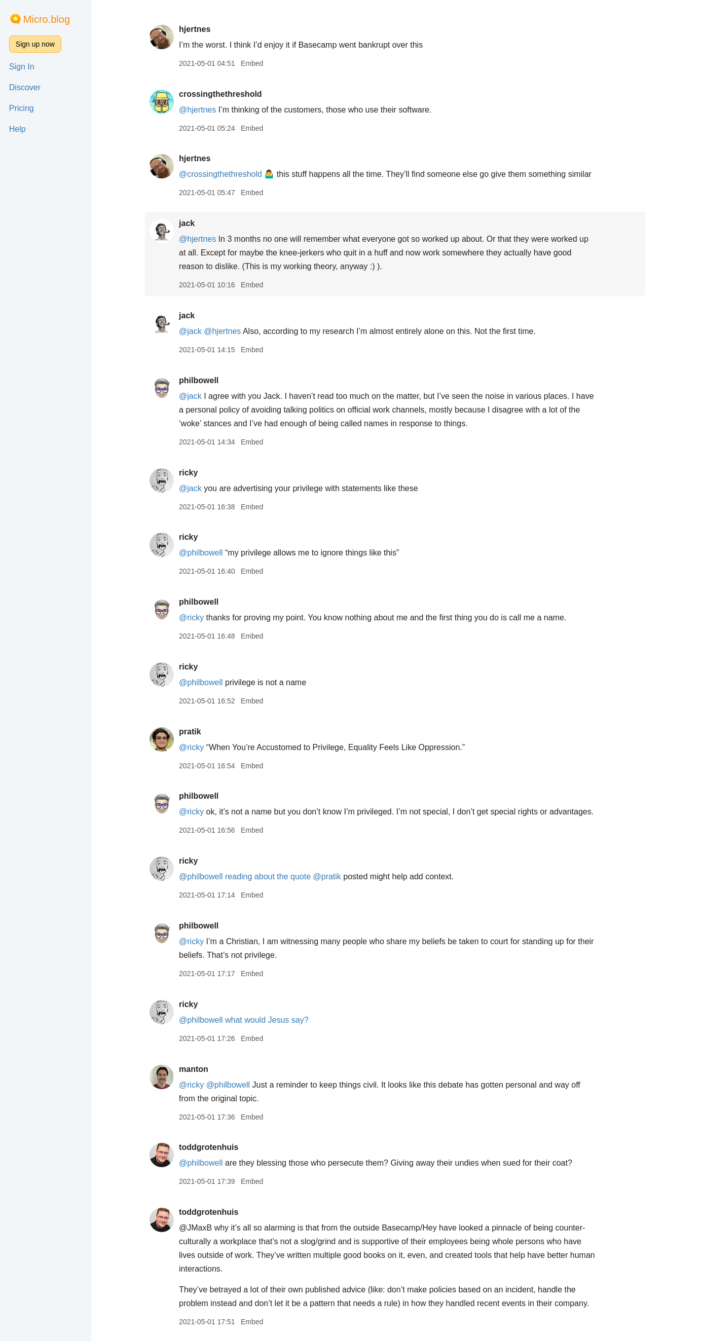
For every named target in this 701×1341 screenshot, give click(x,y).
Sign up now (35, 44)
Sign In (21, 66)
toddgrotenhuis (209, 1147)
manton (194, 1069)
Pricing (21, 108)
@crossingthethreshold (221, 174)
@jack (191, 331)
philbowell (199, 380)
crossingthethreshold (221, 94)
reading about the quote (269, 876)
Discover (25, 87)
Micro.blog (46, 19)
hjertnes (195, 29)
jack (188, 223)
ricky (189, 472)
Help (17, 129)
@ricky (192, 617)
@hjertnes (198, 109)
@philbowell (202, 552)
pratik (191, 731)
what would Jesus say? (268, 1020)
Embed (253, 63)
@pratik (328, 876)
